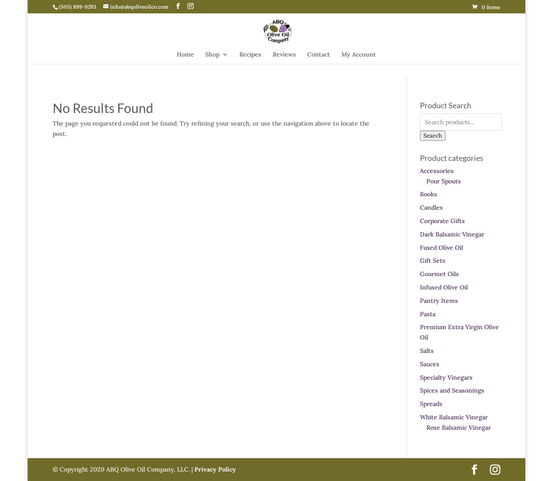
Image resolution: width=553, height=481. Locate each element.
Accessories (437, 171)
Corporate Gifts (442, 221)
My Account (358, 54)
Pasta (427, 314)
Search (432, 135)
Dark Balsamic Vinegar (452, 234)
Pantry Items (439, 301)
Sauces (429, 364)
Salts (427, 351)
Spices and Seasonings (452, 390)
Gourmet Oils (439, 274)
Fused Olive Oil (441, 248)
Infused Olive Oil (444, 287)
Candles (431, 207)
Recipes (250, 54)
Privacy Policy (214, 469)
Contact (318, 54)
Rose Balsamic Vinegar (458, 427)
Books (428, 194)
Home (185, 54)
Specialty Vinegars (446, 377)
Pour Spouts (443, 181)
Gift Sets (432, 260)
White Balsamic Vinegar (454, 417)
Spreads (431, 404)
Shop (212, 54)
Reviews (284, 54)
